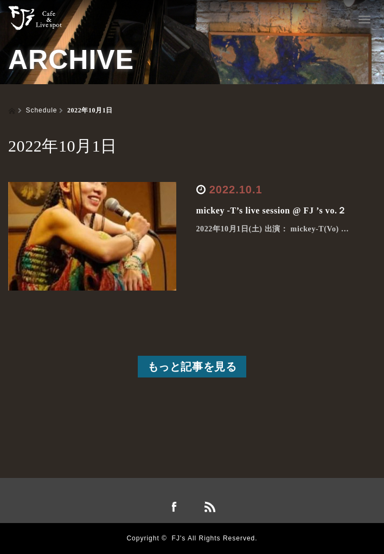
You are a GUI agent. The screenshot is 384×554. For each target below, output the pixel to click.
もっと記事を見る (192, 367)
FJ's (179, 538)
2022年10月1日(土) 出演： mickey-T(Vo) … (272, 229)
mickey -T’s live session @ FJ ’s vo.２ (271, 210)
